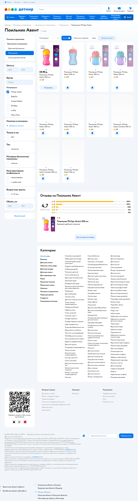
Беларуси (18, 437)
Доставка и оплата (48, 393)
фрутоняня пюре (117, 327)
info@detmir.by (70, 449)
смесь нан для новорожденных (71, 303)
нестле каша (92, 296)
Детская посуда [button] (46, 269)
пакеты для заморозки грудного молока (96, 337)
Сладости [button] (44, 298)
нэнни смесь (92, 340)
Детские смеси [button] (46, 262)
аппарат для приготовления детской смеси (97, 319)
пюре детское (116, 332)
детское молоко (93, 351)
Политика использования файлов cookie (56, 405)
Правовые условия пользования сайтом (41, 434)
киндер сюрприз (71, 319)
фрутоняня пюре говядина (120, 343)
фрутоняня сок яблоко (73, 330)
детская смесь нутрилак (96, 365)
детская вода (115, 256)
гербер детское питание (119, 316)
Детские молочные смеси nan (74, 364)
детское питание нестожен (74, 300)
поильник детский (71, 272)
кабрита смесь (70, 310)
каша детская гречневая (96, 288)
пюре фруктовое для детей (120, 299)
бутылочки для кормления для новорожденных (74, 287)
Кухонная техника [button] (47, 282)
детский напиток (94, 374)
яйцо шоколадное (117, 348)
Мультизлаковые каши (95, 270)
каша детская (92, 315)
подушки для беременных (74, 266)
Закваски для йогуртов (119, 279)
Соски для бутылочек (17, 57)
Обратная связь (47, 407)
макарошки (69, 291)
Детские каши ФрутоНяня (97, 308)
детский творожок (117, 259)
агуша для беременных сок (74, 327)
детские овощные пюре (119, 285)
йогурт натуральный (95, 377)
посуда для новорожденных (75, 347)
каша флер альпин (94, 293)
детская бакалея (70, 294)
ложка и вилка (70, 350)
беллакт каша (92, 299)
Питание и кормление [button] (49, 291)
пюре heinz (115, 308)
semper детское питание (96, 354)
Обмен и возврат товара (50, 396)
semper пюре (115, 302)
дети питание (92, 368)
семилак (68, 377)
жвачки (113, 372)
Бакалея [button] (43, 259)
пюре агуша (115, 324)
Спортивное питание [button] (48, 301)
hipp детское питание (95, 359)
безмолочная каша (94, 333)
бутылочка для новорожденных (71, 354)
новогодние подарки (118, 354)
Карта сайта (46, 410)
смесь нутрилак (70, 313)
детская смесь (93, 259)
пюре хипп (115, 311)
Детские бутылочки (16, 48)
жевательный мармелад (119, 360)
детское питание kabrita (96, 362)
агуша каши (92, 305)
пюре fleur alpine (117, 305)
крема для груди (70, 281)
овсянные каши (93, 282)
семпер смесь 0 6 (71, 358)
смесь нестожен (71, 361)
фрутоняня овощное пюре (120, 282)
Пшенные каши (93, 279)
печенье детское (117, 351)
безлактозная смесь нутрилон (72, 369)
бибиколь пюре (116, 330)
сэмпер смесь (70, 297)
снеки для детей (116, 267)
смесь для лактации (95, 267)
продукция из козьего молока (95, 326)
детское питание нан (95, 357)
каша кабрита (92, 302)
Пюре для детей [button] (46, 295)
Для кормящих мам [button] (48, 275)
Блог (104, 399)
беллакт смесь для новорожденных (71, 373)
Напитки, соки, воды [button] (48, 266)
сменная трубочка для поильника (73, 262)
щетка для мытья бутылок (74, 278)
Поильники (64, 25)
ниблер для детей (71, 269)
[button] (127, 17)
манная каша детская (95, 285)
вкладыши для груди (72, 283)
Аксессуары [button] (45, 256)
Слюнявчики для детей (73, 256)
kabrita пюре (115, 313)
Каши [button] (42, 278)
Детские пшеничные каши (97, 276)
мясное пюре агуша (118, 340)
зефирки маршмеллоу (118, 357)
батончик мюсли (117, 363)
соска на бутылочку (72, 275)
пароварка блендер (95, 323)
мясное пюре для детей (119, 296)
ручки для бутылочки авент (74, 339)
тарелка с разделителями (73, 342)
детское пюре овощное (119, 293)
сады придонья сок (71, 324)
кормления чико (93, 371)
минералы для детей (118, 377)
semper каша (92, 290)
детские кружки (71, 344)
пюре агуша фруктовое (119, 288)
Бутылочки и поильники (45, 25)
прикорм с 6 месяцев (95, 262)
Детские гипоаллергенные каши (97, 311)
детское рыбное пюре (119, 290)
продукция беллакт (72, 307)
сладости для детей (117, 369)
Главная (8, 25)
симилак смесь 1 (71, 316)
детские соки (115, 273)
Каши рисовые (93, 273)
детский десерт (116, 366)
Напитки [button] (43, 288)
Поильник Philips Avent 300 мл (72, 221)
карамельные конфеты (119, 374)
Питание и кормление (22, 25)
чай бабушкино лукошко (74, 336)
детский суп (115, 262)
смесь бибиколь (93, 256)
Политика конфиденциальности (53, 402)
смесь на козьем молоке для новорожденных (98, 344)
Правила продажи (48, 399)
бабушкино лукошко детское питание (118, 320)
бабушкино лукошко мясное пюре (118, 336)
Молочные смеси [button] (47, 285)
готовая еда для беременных (98, 265)
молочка (91, 348)
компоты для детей (117, 276)
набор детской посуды (73, 259)
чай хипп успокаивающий (74, 333)
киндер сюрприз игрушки (74, 321)
